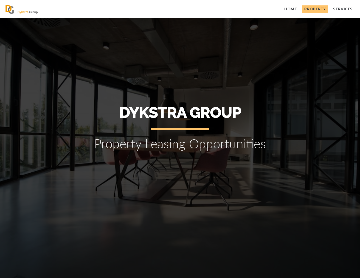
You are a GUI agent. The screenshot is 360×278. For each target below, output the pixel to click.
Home (290, 9)
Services (343, 9)
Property (315, 9)
